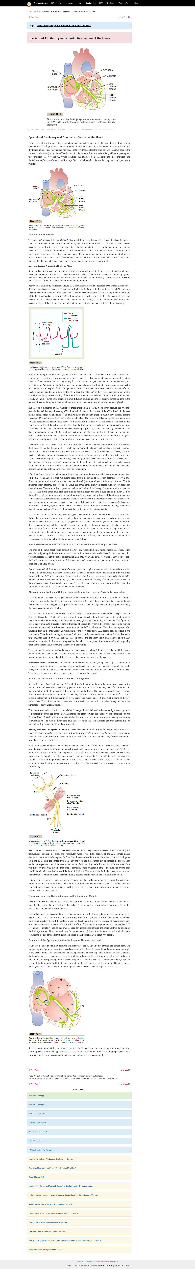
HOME (54, 3)
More (136, 3)
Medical (79, 3)
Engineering (91, 3)
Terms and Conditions (93, 1262)
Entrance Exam (124, 3)
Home (29, 11)
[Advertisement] (152, 47)
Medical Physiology (41, 11)
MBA (101, 3)
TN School (111, 3)
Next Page (125, 17)
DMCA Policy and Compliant (110, 1262)
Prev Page (33, 17)
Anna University (66, 3)
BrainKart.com (40, 3)
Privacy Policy (80, 1262)
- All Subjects (37, 1104)
